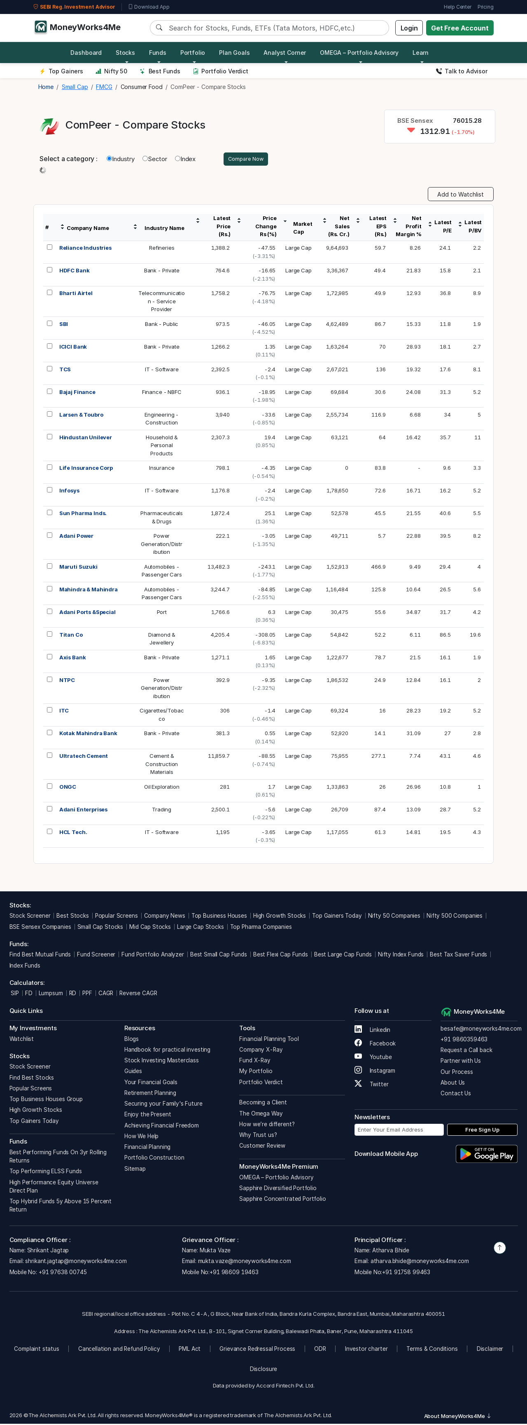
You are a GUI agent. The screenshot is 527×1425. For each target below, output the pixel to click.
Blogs (131, 1040)
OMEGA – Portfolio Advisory (276, 1178)
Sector (154, 159)
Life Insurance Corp (86, 469)
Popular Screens (116, 917)
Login (409, 28)
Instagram (374, 1072)
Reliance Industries (85, 249)
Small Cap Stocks (100, 928)
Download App (149, 7)
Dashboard (86, 52)
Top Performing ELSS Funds (45, 1172)
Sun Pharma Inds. (83, 514)
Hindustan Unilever (85, 438)
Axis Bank (72, 658)
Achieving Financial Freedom (161, 1126)
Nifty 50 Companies (394, 917)
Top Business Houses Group (46, 1100)
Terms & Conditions (431, 1350)
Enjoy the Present (147, 1115)
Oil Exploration (162, 788)
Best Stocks (72, 917)
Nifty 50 (111, 71)
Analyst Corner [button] (285, 52)
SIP (14, 994)
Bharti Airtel (76, 294)
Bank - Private (162, 271)
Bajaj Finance (77, 393)
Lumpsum (51, 994)
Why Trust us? (258, 1136)
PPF (87, 994)
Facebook (375, 1044)
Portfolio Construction (154, 1158)
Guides (133, 1072)
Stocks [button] (125, 52)
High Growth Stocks (279, 917)
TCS (65, 370)
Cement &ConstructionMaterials (161, 765)
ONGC (67, 788)
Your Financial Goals (150, 1083)
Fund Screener (96, 955)
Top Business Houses (219, 917)
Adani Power (76, 537)
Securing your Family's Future (163, 1105)
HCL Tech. (73, 833)
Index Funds (24, 966)
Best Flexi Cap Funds (280, 955)
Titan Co (71, 636)
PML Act (190, 1350)
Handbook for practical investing (167, 1051)
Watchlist (21, 1040)
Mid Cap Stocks (150, 928)
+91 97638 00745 (62, 1273)
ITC (64, 711)
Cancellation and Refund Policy (119, 1350)
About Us (453, 1083)
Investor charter (366, 1350)
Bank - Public (161, 325)
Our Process (457, 1073)
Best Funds (160, 71)
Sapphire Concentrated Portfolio (282, 1200)
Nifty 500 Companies (455, 917)
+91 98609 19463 (234, 1273)
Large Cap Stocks (200, 928)
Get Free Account (460, 28)
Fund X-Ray (254, 1061)
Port (162, 613)
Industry (121, 159)
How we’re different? (266, 1125)
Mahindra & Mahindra (88, 590)
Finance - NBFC (162, 393)
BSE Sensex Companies (40, 928)
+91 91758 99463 (406, 1273)
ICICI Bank (73, 348)
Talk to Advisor (461, 71)
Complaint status (36, 1350)
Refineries (162, 249)
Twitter (371, 1085)
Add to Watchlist (460, 195)
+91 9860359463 (464, 1040)
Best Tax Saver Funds (458, 955)
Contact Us (456, 1094)
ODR (320, 1350)
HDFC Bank (74, 271)
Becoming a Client (263, 1103)
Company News (164, 917)
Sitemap (135, 1170)
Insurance (162, 469)
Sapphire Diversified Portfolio (278, 1189)
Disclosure (263, 1370)
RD (73, 994)
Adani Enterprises (83, 810)
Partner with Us (461, 1062)
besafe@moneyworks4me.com (481, 1030)
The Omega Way (260, 1114)
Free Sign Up (482, 1130)
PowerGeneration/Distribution (161, 545)
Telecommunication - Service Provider (161, 302)
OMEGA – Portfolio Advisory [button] (359, 52)
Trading (161, 810)
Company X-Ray (260, 1051)
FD (29, 994)
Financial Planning (147, 1148)
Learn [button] (421, 52)
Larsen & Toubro (81, 415)
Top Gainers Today (336, 917)
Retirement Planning (150, 1094)
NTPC (67, 681)
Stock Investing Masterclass (161, 1061)
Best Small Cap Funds (218, 955)
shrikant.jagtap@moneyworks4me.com (75, 1262)
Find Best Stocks (31, 1079)
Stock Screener (30, 917)
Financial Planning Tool (269, 1040)
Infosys (69, 491)
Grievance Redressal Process (257, 1350)
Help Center (457, 7)
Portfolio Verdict (220, 71)
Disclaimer (490, 1350)
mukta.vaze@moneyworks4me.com (244, 1262)
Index (185, 159)
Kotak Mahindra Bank (88, 734)
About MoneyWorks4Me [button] (458, 1417)
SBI (63, 325)
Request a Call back (466, 1051)
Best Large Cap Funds (343, 955)
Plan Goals (234, 52)
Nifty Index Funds (401, 955)
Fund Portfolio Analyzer (152, 955)
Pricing (486, 7)
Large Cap (298, 249)
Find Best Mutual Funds (40, 955)
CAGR (105, 994)
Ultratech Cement (83, 757)
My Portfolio (255, 1072)
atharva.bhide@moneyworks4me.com (420, 1262)
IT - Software (162, 370)
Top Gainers (61, 71)
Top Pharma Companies (261, 928)
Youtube (373, 1058)
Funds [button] (157, 52)
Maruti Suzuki (78, 568)
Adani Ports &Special (87, 613)
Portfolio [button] (192, 52)
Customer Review (262, 1147)
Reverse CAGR (138, 994)
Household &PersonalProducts (161, 446)
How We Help (141, 1137)
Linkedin (372, 1031)
